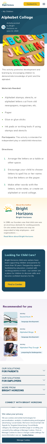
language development (29, 321)
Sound (26, 317)
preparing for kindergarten (31, 352)
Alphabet (28, 332)
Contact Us (32, 4)
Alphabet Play (30, 347)
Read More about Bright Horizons (18, 236)
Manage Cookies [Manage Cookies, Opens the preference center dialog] (23, 440)
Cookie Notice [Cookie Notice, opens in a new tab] (27, 435)
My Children (8, 11)
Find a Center (15, 284)
